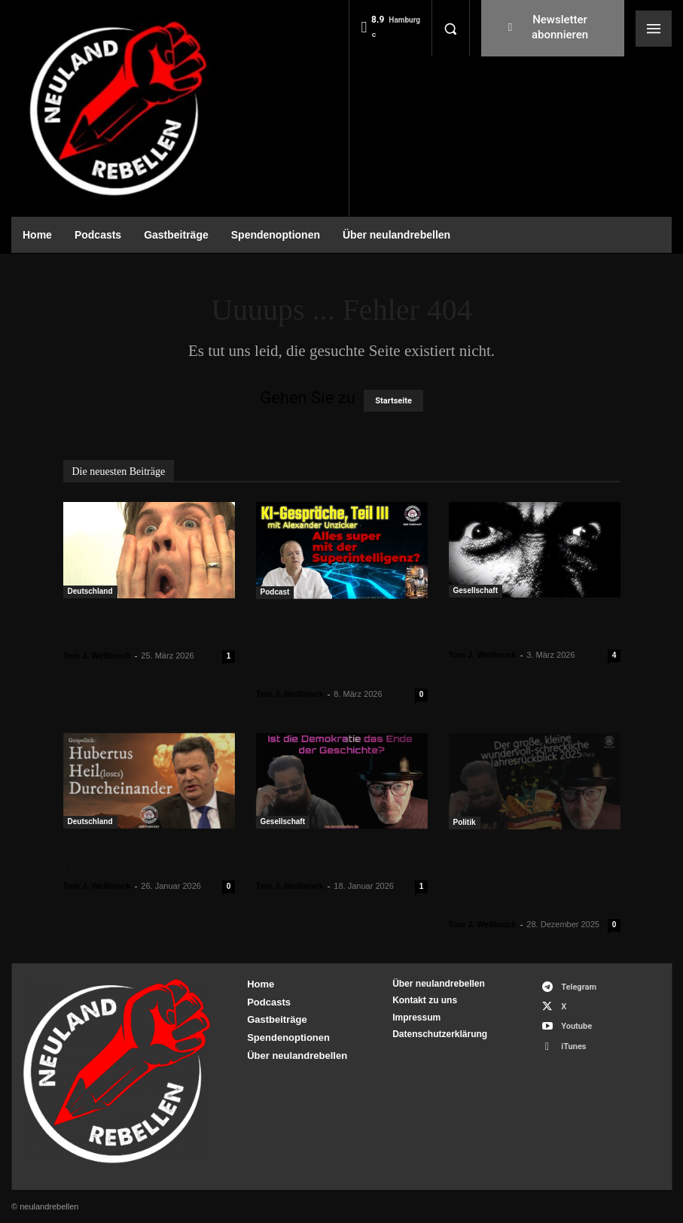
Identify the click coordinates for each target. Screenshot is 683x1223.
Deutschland (90, 591)
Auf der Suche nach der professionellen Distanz (523, 625)
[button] (450, 29)
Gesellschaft (475, 590)
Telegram (578, 987)
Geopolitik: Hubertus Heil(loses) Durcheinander (146, 856)
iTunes (573, 1046)
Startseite (393, 401)
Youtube (576, 1026)
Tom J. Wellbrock (97, 655)
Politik (464, 822)
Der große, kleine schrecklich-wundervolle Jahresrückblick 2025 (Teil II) (533, 876)
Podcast (275, 592)
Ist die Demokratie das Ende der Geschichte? (327, 856)
